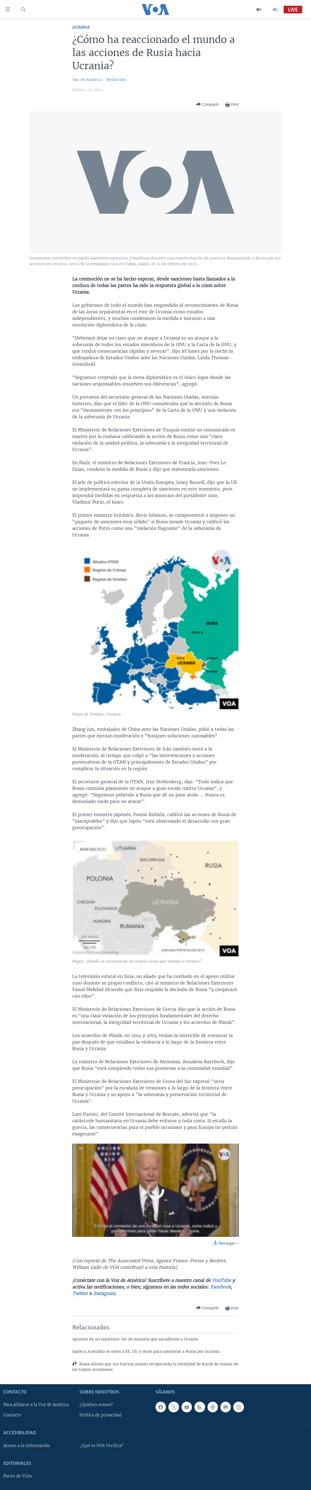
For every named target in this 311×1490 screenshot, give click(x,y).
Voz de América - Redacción (99, 79)
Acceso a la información (26, 1445)
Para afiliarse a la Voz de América (36, 1404)
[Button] (207, 105)
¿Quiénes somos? (96, 1404)
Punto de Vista (17, 1476)
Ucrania (81, 27)
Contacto (12, 1415)
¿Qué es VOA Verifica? (101, 1445)
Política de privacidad (100, 1415)
